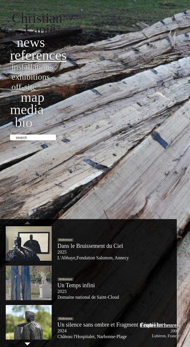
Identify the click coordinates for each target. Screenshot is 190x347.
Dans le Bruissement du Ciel (90, 246)
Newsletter (38, 169)
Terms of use (41, 176)
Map (32, 97)
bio (23, 122)
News (31, 42)
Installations (32, 66)
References (38, 55)
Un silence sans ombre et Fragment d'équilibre (110, 324)
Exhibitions (30, 76)
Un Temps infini (76, 285)
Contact (38, 161)
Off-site (23, 86)
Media (27, 109)
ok (61, 137)
